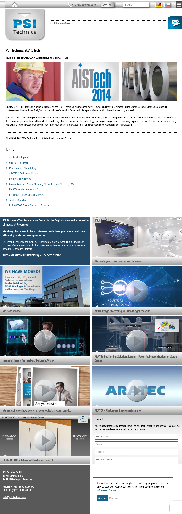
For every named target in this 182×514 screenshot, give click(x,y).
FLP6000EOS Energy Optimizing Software (27, 205)
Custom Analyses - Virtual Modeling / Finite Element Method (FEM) (40, 184)
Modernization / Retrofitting (21, 168)
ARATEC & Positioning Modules (22, 173)
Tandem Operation (16, 200)
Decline (113, 498)
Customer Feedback (17, 162)
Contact (108, 4)
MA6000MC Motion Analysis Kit (22, 189)
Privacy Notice (108, 490)
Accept (102, 498)
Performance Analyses (18, 178)
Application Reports (17, 157)
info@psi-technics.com (14, 497)
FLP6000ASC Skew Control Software (25, 194)
